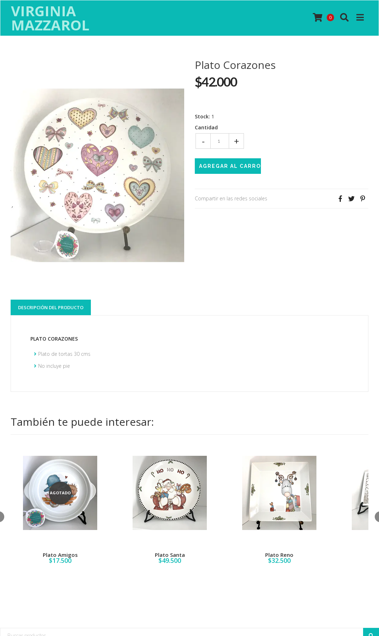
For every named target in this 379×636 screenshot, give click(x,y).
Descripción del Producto (50, 307)
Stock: (202, 116)
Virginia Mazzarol (50, 18)
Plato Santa (170, 555)
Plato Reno (279, 555)
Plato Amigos (60, 555)
